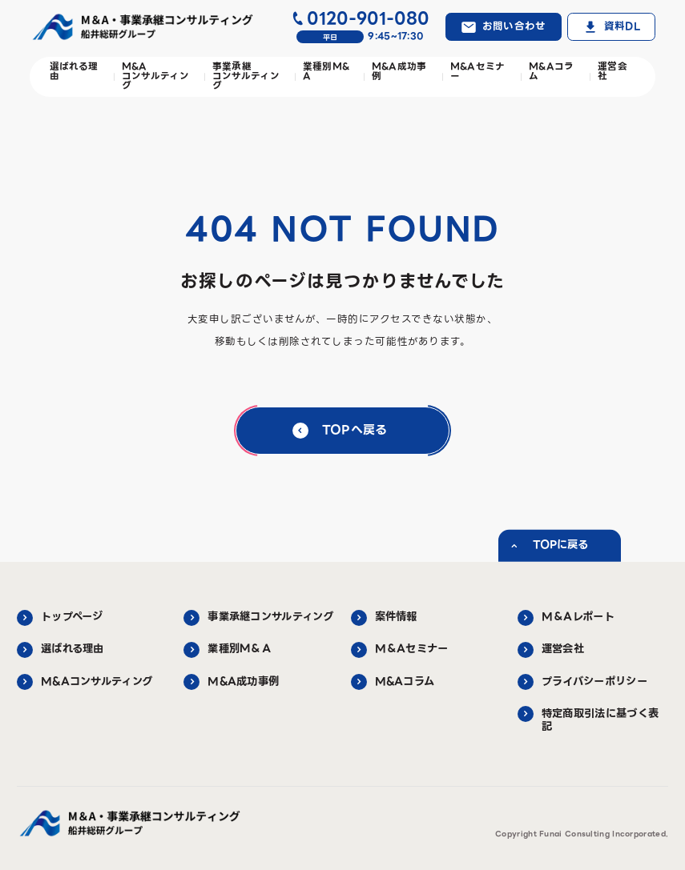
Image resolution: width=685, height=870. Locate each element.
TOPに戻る (560, 544)
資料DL (622, 26)
